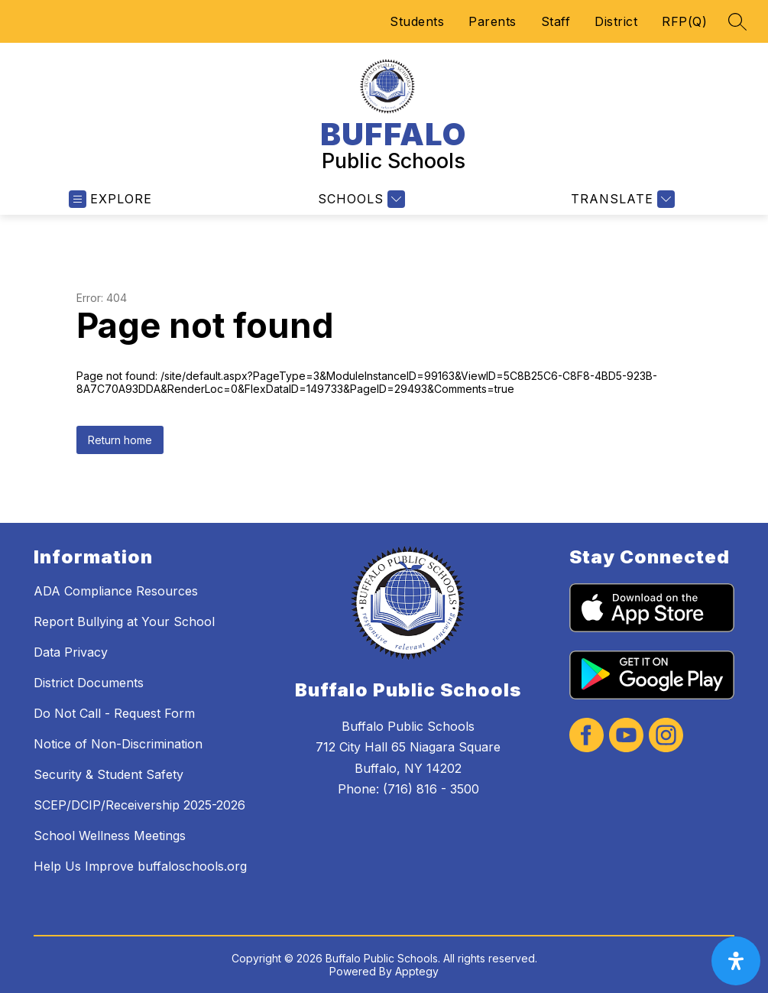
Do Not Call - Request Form (114, 713)
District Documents (89, 682)
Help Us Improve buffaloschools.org (140, 866)
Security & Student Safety (108, 774)
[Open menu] (110, 199)
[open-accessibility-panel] (735, 960)
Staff (556, 21)
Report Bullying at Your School (124, 621)
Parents (492, 21)
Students (417, 21)
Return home (120, 439)
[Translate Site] (621, 199)
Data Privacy (71, 652)
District (616, 21)
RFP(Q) (684, 21)
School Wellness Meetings (110, 835)
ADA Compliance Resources (116, 591)
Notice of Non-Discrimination (118, 743)
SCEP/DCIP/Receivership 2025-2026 (139, 805)
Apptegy (417, 971)
